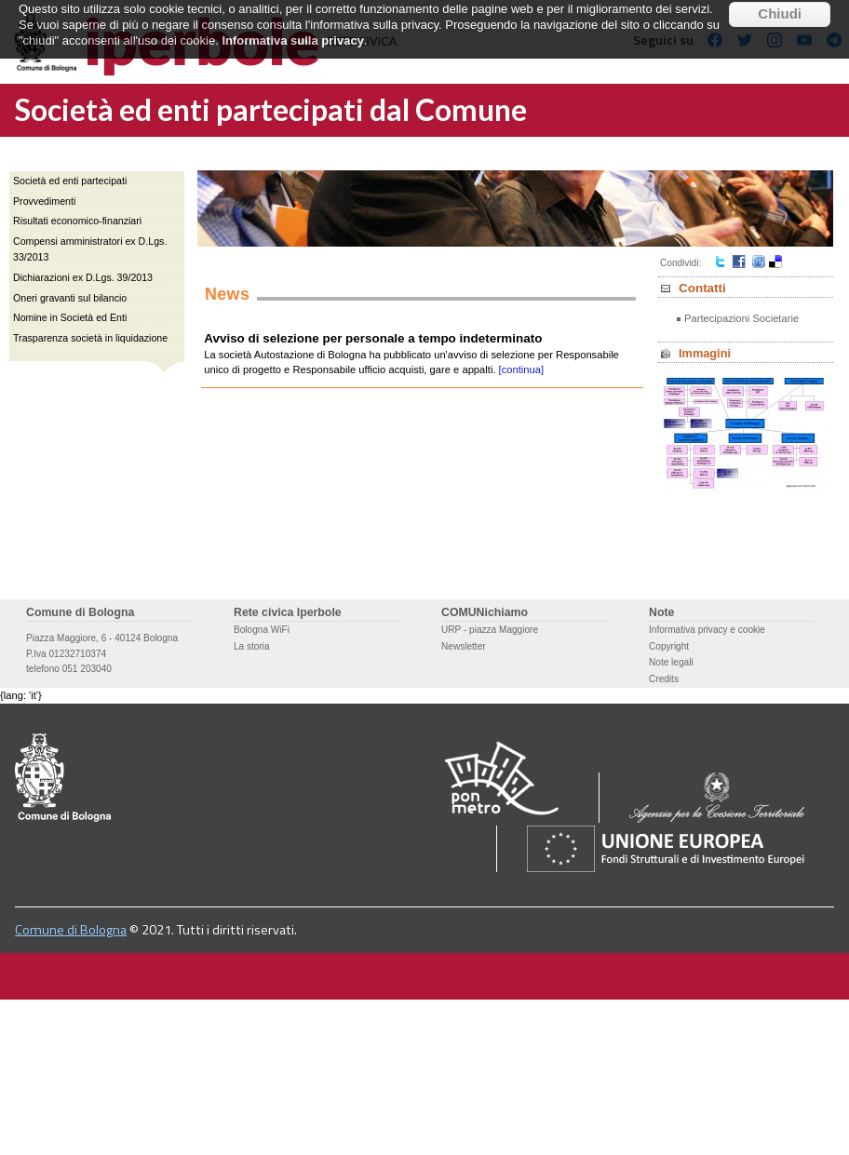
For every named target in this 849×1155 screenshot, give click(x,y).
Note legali (671, 662)
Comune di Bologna (71, 930)
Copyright (669, 646)
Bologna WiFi (262, 630)
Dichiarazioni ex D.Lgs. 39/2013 (83, 277)
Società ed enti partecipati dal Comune (271, 109)
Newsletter (463, 646)
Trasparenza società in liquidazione (90, 337)
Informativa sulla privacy (292, 27)
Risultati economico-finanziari (77, 220)
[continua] (522, 369)
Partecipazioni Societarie (741, 318)
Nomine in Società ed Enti (70, 317)
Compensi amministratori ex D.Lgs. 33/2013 (90, 248)
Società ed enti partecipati (70, 180)
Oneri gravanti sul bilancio (70, 297)
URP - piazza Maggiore (489, 630)
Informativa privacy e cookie (707, 630)
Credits (664, 679)
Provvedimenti (44, 201)
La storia (252, 646)
